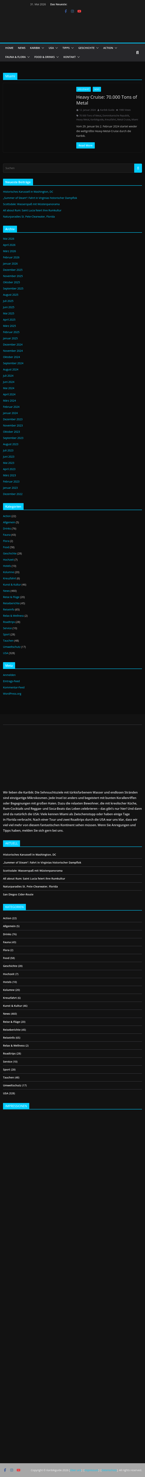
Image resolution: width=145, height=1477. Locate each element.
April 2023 (9, 469)
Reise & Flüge (11, 597)
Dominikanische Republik (116, 115)
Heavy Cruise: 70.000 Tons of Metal (106, 100)
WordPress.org (12, 693)
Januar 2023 (10, 488)
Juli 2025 (8, 301)
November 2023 (13, 425)
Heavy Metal (82, 119)
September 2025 (13, 288)
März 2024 (9, 400)
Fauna (7, 534)
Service (7, 628)
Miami (135, 119)
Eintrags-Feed (11, 681)
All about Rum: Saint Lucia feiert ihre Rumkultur (32, 210)
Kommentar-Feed (14, 687)
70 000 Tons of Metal (90, 115)
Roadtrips (9, 622)
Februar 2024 (11, 407)
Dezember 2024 (12, 344)
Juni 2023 (8, 456)
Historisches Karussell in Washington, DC (28, 191)
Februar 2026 (11, 257)
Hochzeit (8, 559)
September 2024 (13, 363)
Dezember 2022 (12, 494)
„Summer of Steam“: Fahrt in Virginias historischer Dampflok (40, 198)
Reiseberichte (11, 603)
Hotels (7, 566)
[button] (42, 48)
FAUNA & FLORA (15, 57)
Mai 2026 (8, 238)
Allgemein (9, 522)
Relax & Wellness (13, 615)
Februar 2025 (11, 332)
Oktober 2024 (11, 357)
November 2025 (13, 276)
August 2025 (10, 294)
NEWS (21, 48)
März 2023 (9, 475)
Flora (6, 541)
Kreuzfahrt (83, 89)
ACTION (108, 48)
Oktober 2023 (11, 431)
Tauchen (8, 640)
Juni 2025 (8, 307)
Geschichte (10, 553)
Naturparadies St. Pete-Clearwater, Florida (29, 216)
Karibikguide (97, 119)
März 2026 (9, 251)
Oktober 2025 (11, 282)
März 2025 (9, 326)
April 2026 (9, 245)
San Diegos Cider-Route (18, 894)
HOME (9, 48)
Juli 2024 (8, 375)
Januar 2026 (10, 263)
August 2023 (10, 444)
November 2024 (13, 351)
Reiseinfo (8, 609)
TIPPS (66, 48)
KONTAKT (69, 57)
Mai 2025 (8, 313)
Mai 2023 (8, 463)
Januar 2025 (10, 338)
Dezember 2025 (12, 270)
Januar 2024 (10, 413)
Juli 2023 (8, 450)
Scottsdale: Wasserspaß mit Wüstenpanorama (31, 204)
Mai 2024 (8, 388)
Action (7, 516)
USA (51, 48)
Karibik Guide (107, 110)
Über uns (75, 1470)
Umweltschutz (12, 647)
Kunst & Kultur (12, 584)
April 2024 (9, 394)
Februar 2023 (11, 481)
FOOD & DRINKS (44, 57)
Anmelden (9, 675)
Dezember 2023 (12, 419)
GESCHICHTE (86, 48)
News (96, 89)
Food (6, 547)
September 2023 (13, 438)
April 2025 (9, 319)
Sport (6, 634)
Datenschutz (109, 1470)
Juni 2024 (8, 382)
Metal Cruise (123, 119)
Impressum (91, 1470)
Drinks (7, 528)
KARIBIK (35, 48)
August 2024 (10, 369)
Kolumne (8, 572)
